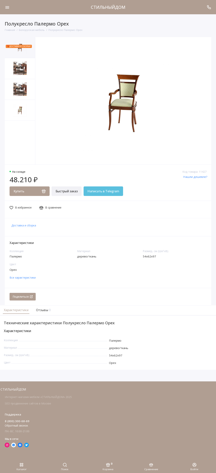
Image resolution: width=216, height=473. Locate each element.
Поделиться (23, 296)
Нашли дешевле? (195, 177)
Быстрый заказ (67, 191)
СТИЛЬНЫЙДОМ (108, 7)
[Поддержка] (209, 7)
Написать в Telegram (103, 191)
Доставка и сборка (23, 225)
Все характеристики (23, 277)
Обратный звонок (16, 425)
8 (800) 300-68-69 (17, 421)
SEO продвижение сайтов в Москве (28, 403)
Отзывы (43, 310)
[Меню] (7, 7)
